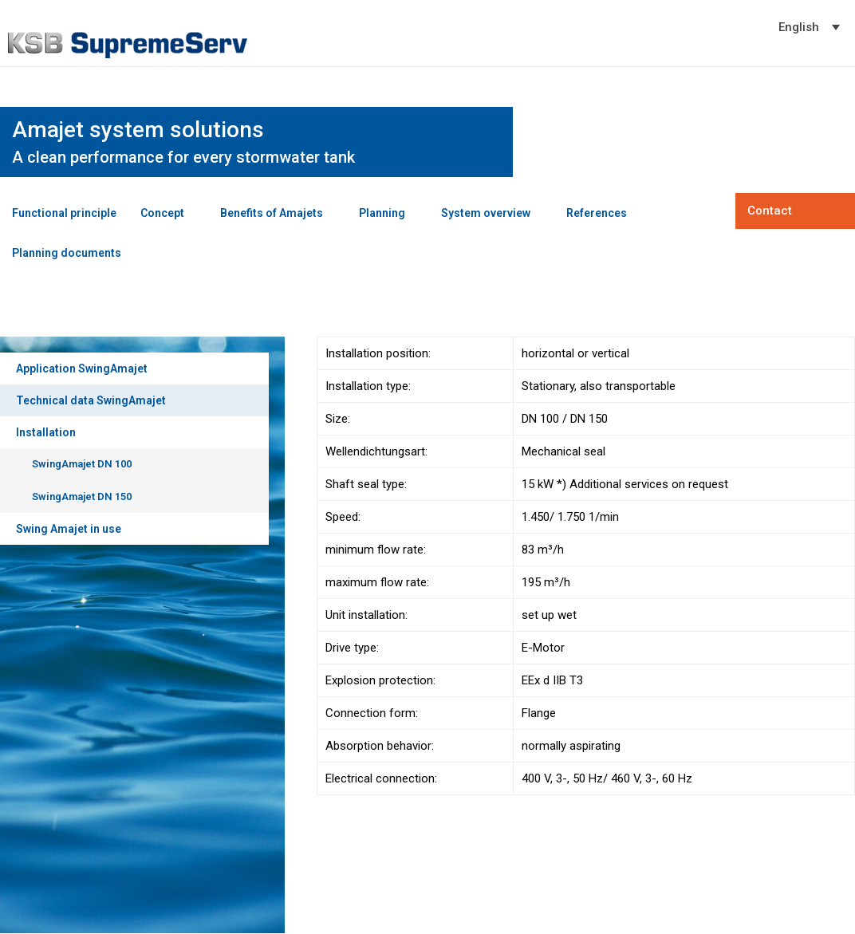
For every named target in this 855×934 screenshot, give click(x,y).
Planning (382, 213)
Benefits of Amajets (271, 213)
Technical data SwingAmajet (91, 400)
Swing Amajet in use (68, 528)
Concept (162, 213)
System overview (485, 213)
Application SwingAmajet (82, 368)
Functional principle (64, 213)
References (596, 213)
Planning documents (66, 252)
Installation (46, 432)
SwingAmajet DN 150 (82, 496)
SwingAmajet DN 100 (82, 464)
